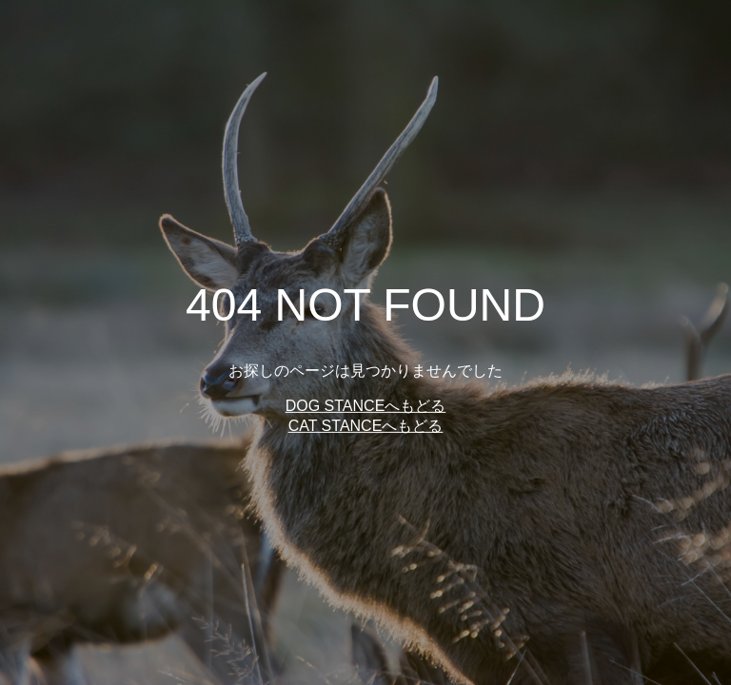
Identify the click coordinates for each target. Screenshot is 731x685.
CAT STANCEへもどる (366, 426)
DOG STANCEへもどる (366, 406)
